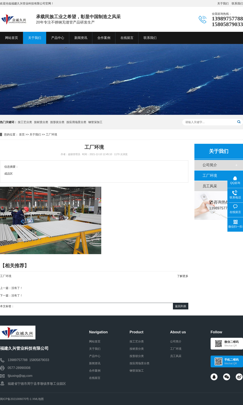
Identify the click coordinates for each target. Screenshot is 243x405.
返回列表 (180, 306)
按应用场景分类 (76, 122)
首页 (22, 134)
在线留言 (94, 377)
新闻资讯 (94, 363)
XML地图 (38, 399)
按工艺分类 (25, 122)
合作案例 (94, 370)
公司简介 (209, 165)
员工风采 (209, 186)
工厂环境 (51, 134)
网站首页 (94, 341)
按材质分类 (41, 122)
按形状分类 (57, 122)
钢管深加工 (95, 122)
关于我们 (223, 3)
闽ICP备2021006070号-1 (16, 399)
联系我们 (237, 3)
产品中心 (94, 356)
